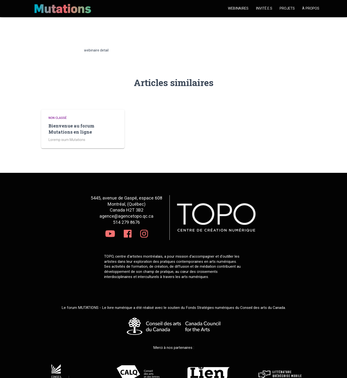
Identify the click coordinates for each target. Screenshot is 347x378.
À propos (310, 8)
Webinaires (238, 8)
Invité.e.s (264, 8)
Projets (287, 8)
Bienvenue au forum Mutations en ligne (71, 129)
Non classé (58, 118)
